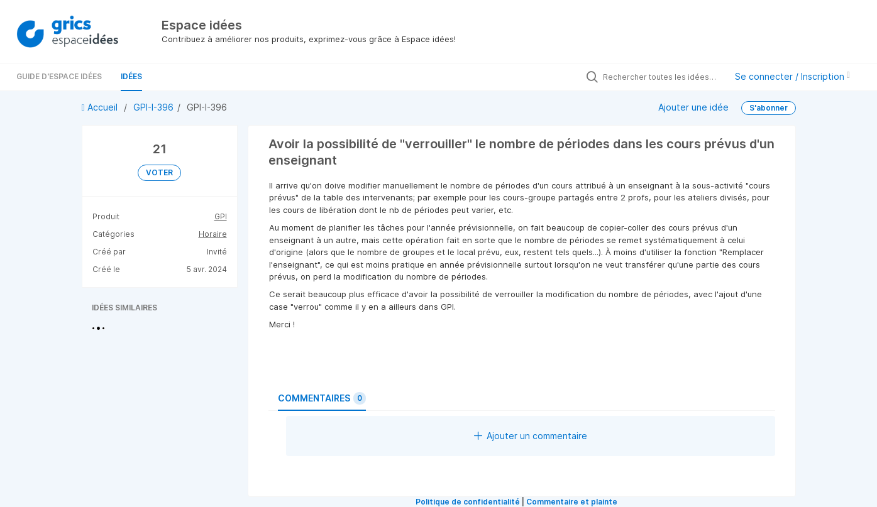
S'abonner (768, 107)
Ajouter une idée (693, 106)
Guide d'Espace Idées (59, 76)
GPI (220, 216)
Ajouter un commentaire (530, 435)
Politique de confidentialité (468, 501)
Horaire (213, 234)
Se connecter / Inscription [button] (792, 76)
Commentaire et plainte (571, 501)
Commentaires (322, 398)
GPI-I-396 (153, 107)
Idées (131, 76)
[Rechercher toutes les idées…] (661, 76)
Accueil (101, 107)
